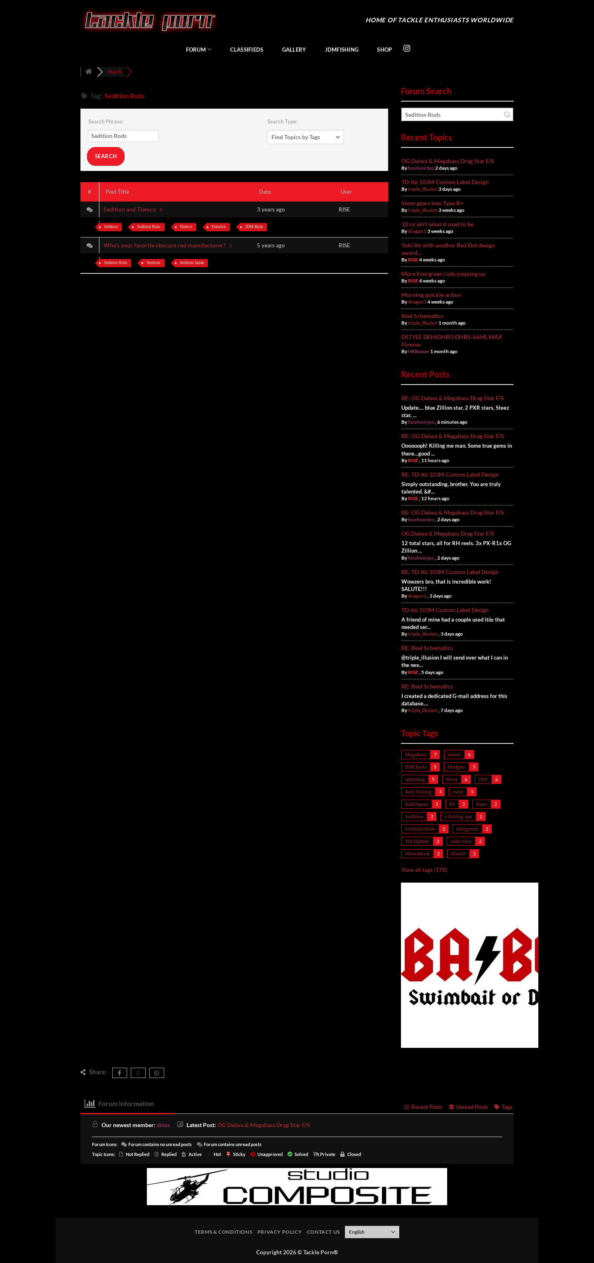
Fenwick (219, 226)
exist (458, 792)
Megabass (416, 754)
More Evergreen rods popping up (443, 273)
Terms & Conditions (223, 1232)
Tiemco (186, 226)
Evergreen (467, 829)
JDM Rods (254, 226)
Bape (481, 804)
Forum (199, 49)
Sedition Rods (148, 226)
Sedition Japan (192, 262)
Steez (451, 779)
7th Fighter (417, 841)
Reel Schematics (422, 315)
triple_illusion (423, 189)
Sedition (111, 226)
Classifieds (247, 49)
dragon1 (417, 231)
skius (163, 1124)
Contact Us (323, 1232)
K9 (452, 804)
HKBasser (418, 351)
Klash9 (458, 854)
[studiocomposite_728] (297, 1185)
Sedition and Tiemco (134, 209)
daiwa (454, 754)
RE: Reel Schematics (427, 647)
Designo (457, 767)
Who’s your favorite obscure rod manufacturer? (169, 245)
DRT (483, 779)
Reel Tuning (418, 792)
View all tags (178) (424, 870)
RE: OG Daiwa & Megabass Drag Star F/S (452, 397)
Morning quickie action (431, 294)
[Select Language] (372, 1232)
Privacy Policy (279, 1232)
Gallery (294, 49)
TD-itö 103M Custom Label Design (445, 181)
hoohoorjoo (421, 168)
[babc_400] (483, 1045)
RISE (413, 259)
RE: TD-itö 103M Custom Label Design (450, 474)
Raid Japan (416, 804)
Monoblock (417, 854)
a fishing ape (458, 816)
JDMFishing (342, 49)
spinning (415, 779)
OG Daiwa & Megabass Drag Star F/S (447, 160)
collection (461, 841)
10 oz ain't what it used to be (437, 224)
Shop (384, 49)
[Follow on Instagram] (406, 48)
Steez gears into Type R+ (432, 203)
